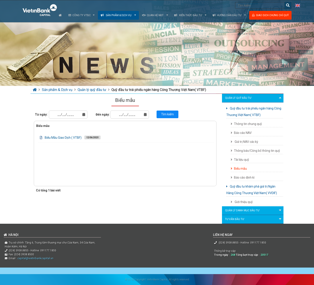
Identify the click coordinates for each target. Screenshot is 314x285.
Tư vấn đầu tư (254, 219)
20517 (264, 254)
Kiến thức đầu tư (190, 15)
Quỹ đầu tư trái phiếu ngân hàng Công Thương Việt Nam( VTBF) (158, 90)
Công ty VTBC (81, 15)
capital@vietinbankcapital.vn (35, 258)
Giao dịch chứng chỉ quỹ (270, 15)
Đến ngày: (103, 114)
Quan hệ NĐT (155, 15)
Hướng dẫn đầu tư (229, 15)
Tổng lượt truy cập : (248, 254)
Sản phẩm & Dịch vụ (57, 90)
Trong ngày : (222, 254)
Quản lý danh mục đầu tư (254, 210)
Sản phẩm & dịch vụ (118, 15)
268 (233, 254)
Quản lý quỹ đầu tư (92, 90)
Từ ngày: (41, 114)
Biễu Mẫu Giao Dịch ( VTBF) (63, 137)
